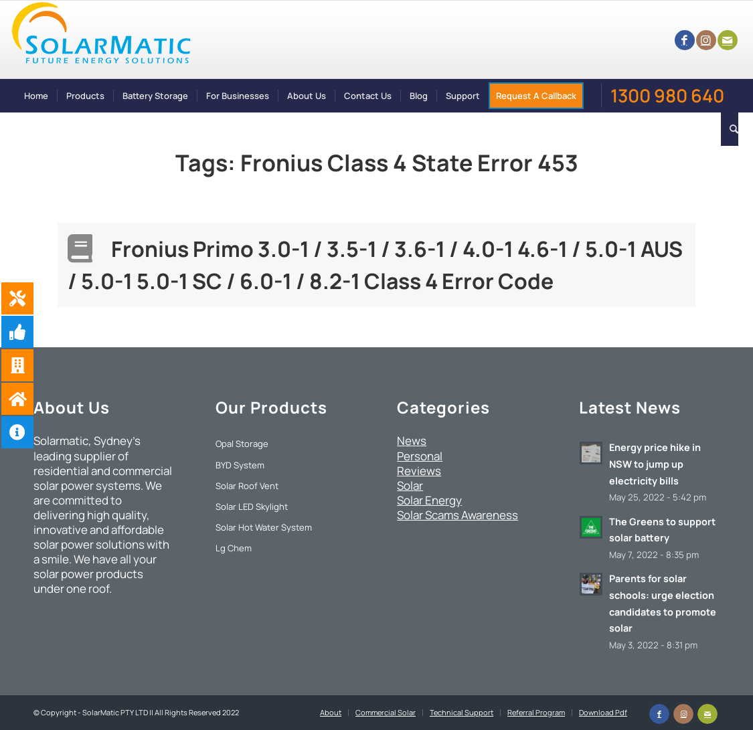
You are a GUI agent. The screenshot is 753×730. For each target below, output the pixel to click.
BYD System (240, 465)
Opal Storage (242, 444)
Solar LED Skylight (252, 506)
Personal (419, 456)
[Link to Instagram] (706, 40)
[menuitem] (36, 95)
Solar (410, 485)
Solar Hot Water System (264, 527)
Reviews (419, 470)
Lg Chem (234, 548)
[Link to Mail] (728, 40)
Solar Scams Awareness (457, 515)
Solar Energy (429, 500)
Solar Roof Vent (247, 486)
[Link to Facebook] (685, 40)
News (411, 440)
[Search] (729, 129)
